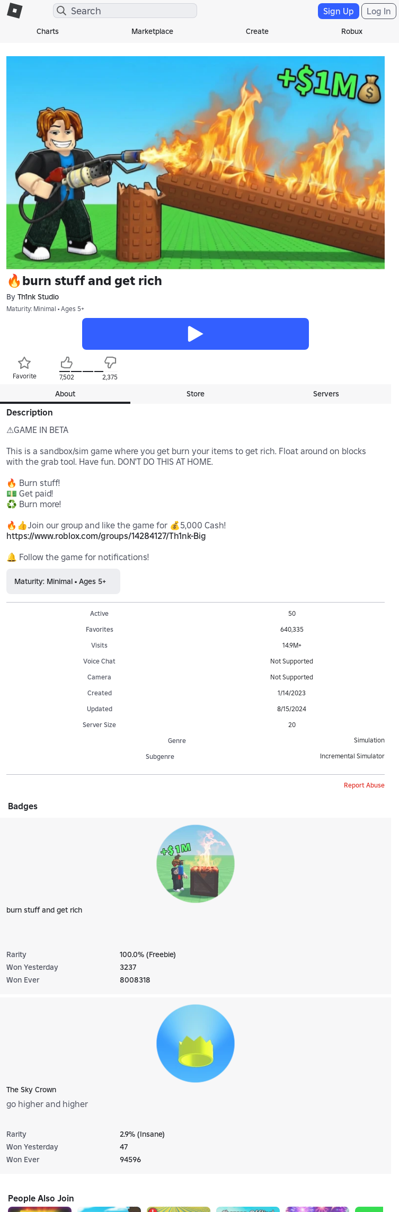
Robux (351, 31)
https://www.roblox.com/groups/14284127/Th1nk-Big (106, 535)
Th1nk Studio (38, 297)
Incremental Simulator (352, 756)
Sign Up (338, 11)
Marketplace (152, 31)
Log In (379, 11)
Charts (48, 31)
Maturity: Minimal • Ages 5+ (45, 309)
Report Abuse (364, 785)
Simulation (369, 740)
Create (257, 31)
